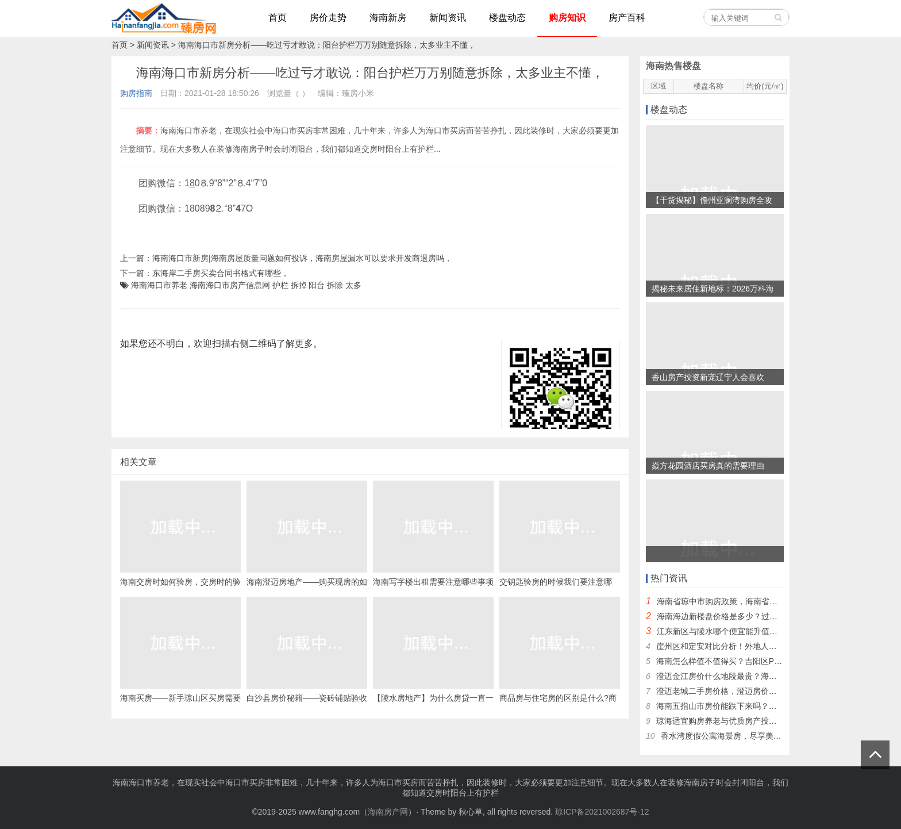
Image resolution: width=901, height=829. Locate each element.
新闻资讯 (153, 44)
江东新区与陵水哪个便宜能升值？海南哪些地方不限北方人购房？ (773, 631)
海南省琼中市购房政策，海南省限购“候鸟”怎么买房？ (752, 601)
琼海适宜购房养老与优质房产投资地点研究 (732, 721)
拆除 (335, 285)
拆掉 (299, 285)
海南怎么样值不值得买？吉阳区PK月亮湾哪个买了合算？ (758, 661)
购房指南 (136, 93)
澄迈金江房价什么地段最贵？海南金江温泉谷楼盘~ (747, 676)
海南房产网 (388, 811)
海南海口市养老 (159, 285)
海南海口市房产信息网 (230, 285)
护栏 (280, 285)
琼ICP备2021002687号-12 (602, 811)
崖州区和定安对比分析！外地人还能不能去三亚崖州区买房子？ (768, 646)
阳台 (317, 285)
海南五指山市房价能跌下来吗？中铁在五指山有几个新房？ (760, 706)
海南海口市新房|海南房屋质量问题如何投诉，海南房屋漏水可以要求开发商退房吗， (302, 258)
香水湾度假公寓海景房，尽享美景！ (725, 735)
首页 (119, 44)
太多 (353, 285)
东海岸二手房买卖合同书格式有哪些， (220, 273)
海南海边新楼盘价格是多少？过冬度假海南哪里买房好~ (755, 616)
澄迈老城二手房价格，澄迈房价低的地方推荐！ (740, 691)
